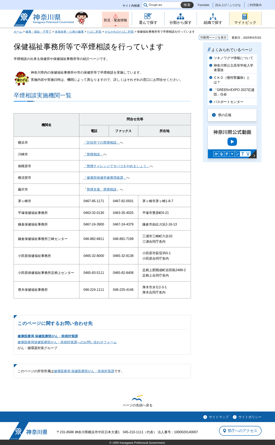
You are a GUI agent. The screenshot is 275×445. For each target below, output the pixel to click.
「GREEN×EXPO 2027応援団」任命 (234, 92)
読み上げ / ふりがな (228, 5)
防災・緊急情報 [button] (115, 20)
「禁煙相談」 (93, 154)
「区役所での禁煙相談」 (101, 142)
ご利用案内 (254, 5)
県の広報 (224, 115)
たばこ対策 (94, 31)
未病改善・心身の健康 (69, 31)
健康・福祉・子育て (38, 31)
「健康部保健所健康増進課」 (104, 177)
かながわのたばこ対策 (119, 31)
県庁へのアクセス (242, 431)
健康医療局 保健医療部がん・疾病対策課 (48, 336)
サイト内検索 (131, 5)
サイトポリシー (250, 417)
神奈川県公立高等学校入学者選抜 (233, 68)
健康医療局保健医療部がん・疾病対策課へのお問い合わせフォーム (67, 342)
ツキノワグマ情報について (233, 58)
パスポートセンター (228, 102)
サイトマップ (219, 417)
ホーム (18, 31)
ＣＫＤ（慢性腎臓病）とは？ (232, 80)
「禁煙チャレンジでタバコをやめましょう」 (116, 166)
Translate (203, 5)
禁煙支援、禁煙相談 (102, 189)
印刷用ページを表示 (213, 37)
